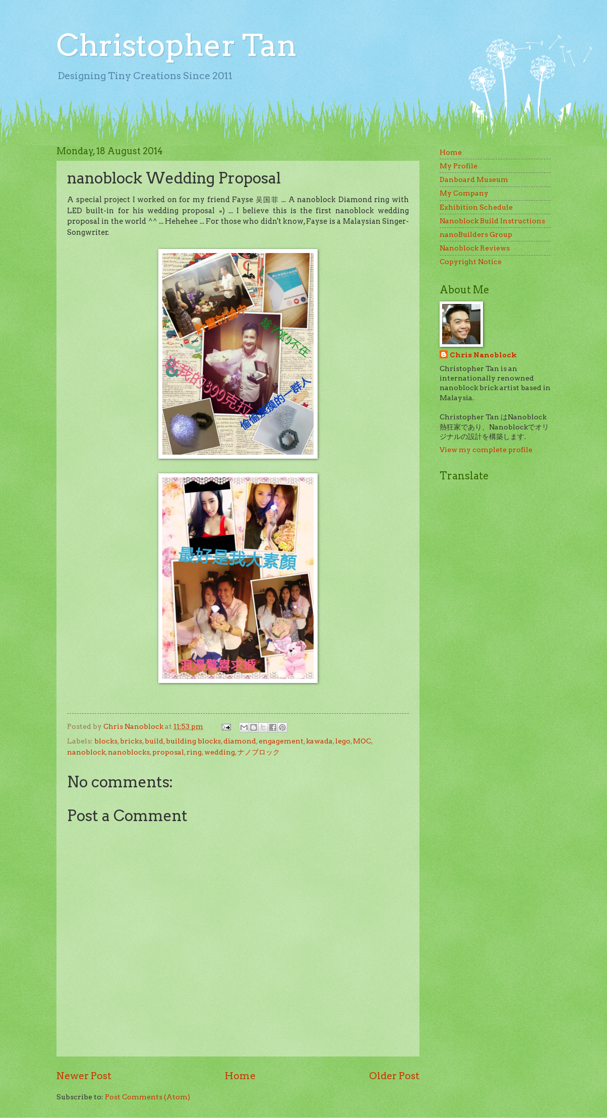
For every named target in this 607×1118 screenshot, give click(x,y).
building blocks (193, 741)
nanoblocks (129, 752)
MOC (362, 741)
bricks (131, 741)
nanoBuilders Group (476, 234)
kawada (319, 741)
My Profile (458, 166)
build (154, 741)
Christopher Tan (176, 45)
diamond (239, 741)
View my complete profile (486, 450)
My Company (464, 193)
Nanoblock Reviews (475, 248)
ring (194, 752)
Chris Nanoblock (483, 355)
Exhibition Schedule (476, 207)
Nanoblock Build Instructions (492, 221)
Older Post (394, 1076)
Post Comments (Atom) (147, 1097)
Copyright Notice (471, 262)
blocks (105, 741)
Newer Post (83, 1076)
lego (342, 741)
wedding (219, 752)
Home (240, 1076)
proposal (168, 752)
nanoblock (86, 752)
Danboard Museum (474, 179)
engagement (281, 741)
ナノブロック (258, 752)
